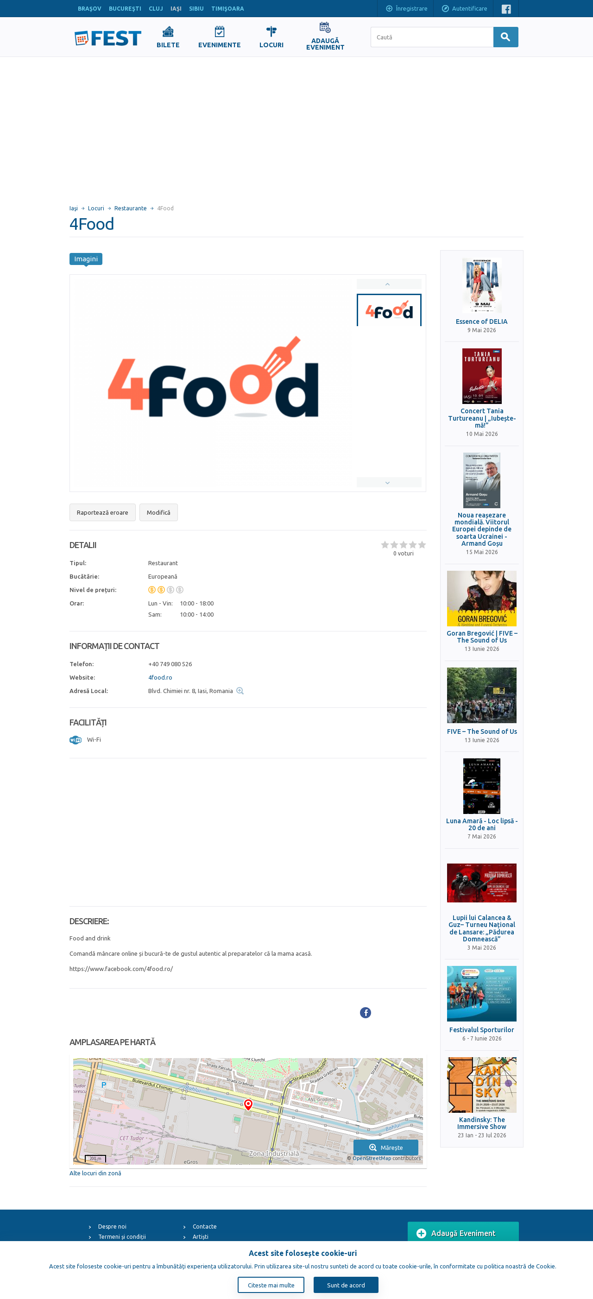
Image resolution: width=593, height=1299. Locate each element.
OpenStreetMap (372, 1158)
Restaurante (130, 208)
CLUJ (156, 9)
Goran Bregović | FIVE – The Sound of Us (482, 637)
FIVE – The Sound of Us (482, 731)
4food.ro (160, 677)
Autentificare (464, 9)
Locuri (96, 208)
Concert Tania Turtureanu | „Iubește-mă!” (482, 418)
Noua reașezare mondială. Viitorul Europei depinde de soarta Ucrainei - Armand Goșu (481, 530)
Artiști (200, 1237)
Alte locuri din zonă (95, 1173)
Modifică (158, 512)
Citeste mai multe (271, 1285)
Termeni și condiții (122, 1237)
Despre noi (112, 1226)
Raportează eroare (102, 512)
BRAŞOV (89, 9)
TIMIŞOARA (227, 9)
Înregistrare (406, 9)
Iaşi (73, 208)
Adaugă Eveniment (456, 1234)
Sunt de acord (346, 1285)
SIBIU (196, 9)
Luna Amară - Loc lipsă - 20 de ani (482, 825)
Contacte (205, 1226)
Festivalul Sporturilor (481, 1030)
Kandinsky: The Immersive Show (481, 1123)
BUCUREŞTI (125, 9)
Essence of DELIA (482, 321)
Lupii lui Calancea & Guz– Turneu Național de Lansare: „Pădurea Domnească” (481, 928)
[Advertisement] (296, 126)
